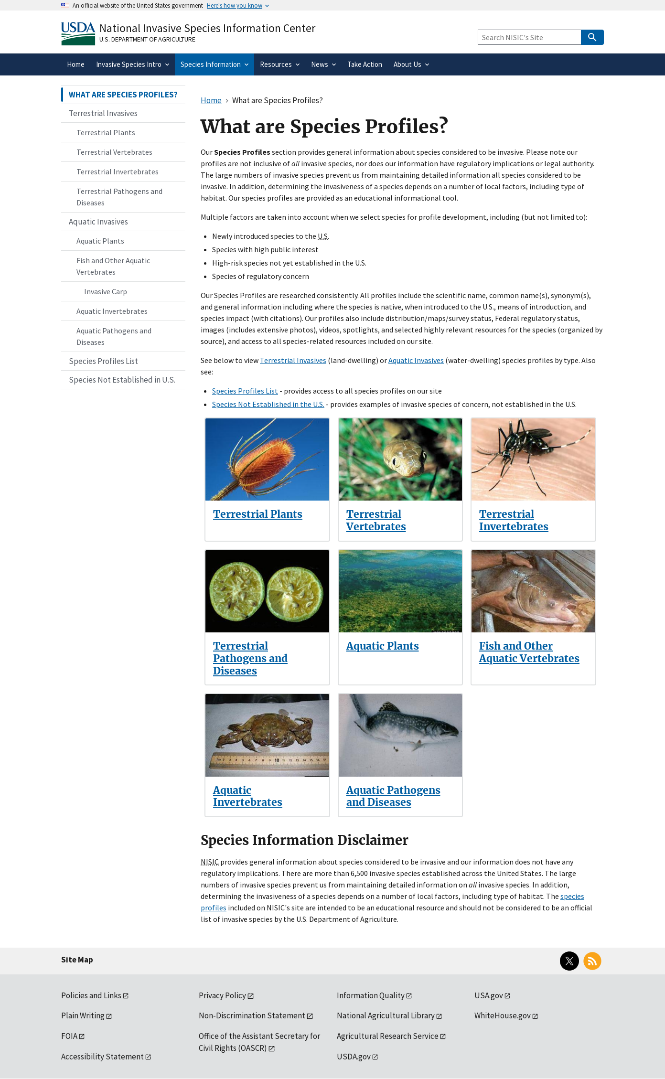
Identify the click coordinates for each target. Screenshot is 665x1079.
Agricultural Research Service (388, 1036)
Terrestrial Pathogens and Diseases (250, 658)
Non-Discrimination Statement (252, 1015)
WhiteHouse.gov (502, 1015)
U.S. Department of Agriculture (147, 39)
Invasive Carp (105, 291)
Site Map (77, 959)
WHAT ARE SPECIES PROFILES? (123, 94)
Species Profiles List (245, 390)
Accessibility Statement (102, 1056)
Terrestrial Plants (257, 514)
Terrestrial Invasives (293, 360)
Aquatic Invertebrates (247, 796)
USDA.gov (354, 1056)
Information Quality (371, 995)
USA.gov (488, 995)
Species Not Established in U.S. (122, 379)
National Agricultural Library (386, 1015)
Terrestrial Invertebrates (513, 520)
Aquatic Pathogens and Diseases (393, 796)
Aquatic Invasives (416, 360)
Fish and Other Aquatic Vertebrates (529, 652)
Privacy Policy (222, 995)
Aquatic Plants (382, 646)
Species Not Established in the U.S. (268, 404)
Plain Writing (83, 1015)
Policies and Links (91, 995)
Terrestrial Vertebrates (376, 520)
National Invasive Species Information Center (207, 28)
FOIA (69, 1036)
